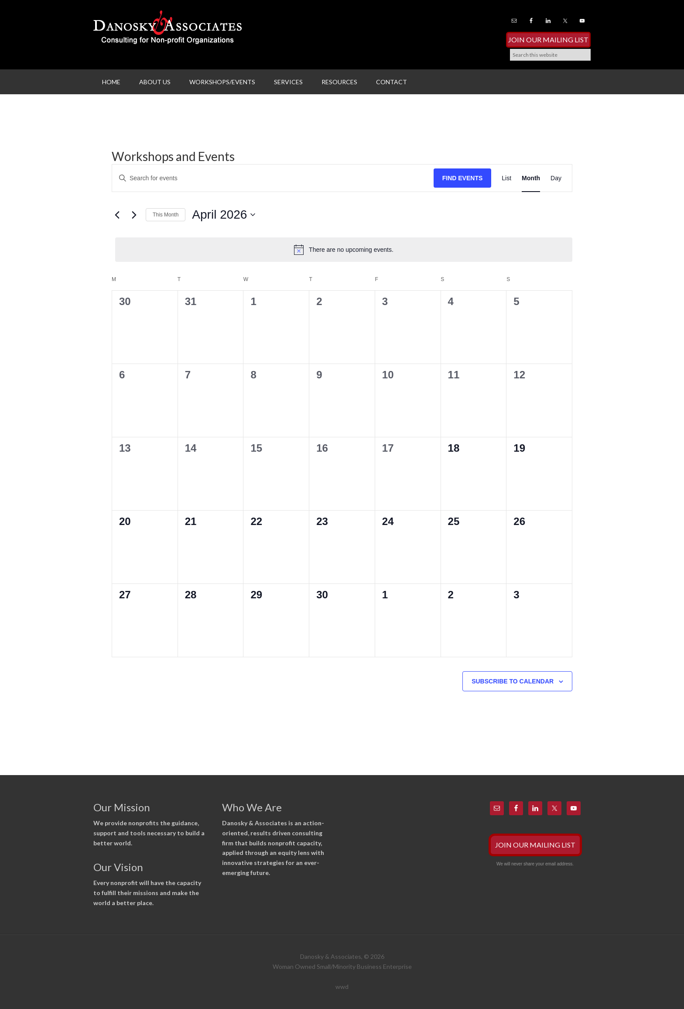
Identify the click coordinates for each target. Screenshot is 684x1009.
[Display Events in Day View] (556, 178)
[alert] (343, 249)
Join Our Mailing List (548, 39)
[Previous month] (117, 214)
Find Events (462, 178)
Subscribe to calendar (513, 681)
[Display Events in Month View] (531, 178)
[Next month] (134, 214)
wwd (342, 986)
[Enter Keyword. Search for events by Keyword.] (273, 178)
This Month (165, 215)
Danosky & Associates (167, 30)
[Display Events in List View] (506, 178)
